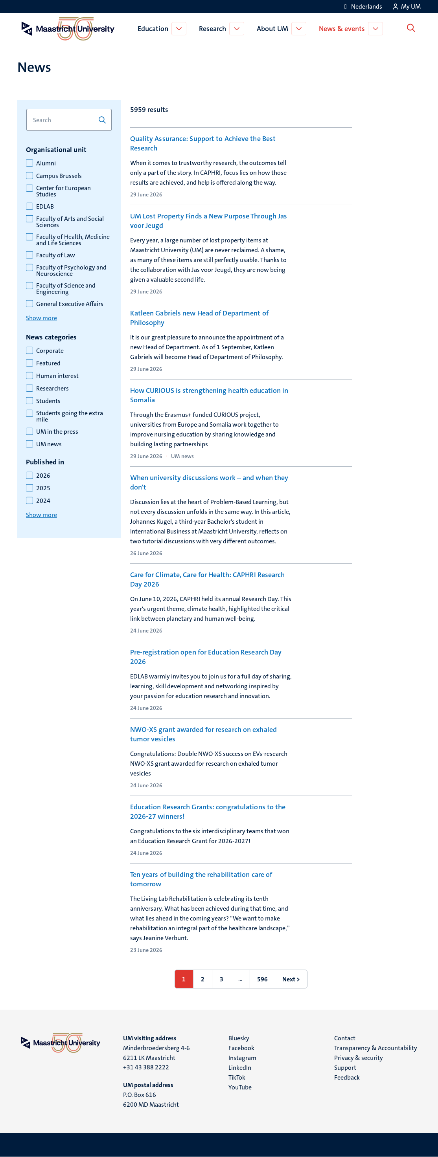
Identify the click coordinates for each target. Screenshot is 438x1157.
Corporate (50, 351)
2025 (43, 488)
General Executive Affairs (69, 304)
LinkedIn (239, 1067)
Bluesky (238, 1038)
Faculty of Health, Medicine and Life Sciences (73, 240)
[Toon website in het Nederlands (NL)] (362, 6)
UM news (49, 444)
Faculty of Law (55, 255)
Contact (344, 1038)
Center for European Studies (63, 191)
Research (214, 28)
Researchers (52, 388)
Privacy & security (358, 1058)
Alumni (46, 163)
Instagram (242, 1058)
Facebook (241, 1048)
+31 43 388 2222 (146, 1067)
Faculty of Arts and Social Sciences (70, 222)
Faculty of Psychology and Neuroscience (71, 270)
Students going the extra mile (69, 416)
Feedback (347, 1077)
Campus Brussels (59, 176)
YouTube (240, 1087)
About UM (274, 28)
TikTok (236, 1077)
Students (48, 401)
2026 (43, 476)
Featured (48, 363)
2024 (43, 501)
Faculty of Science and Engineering (66, 288)
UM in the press (57, 432)
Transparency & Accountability (375, 1048)
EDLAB (45, 207)
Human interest (57, 376)
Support (345, 1067)
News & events (343, 28)
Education (154, 28)
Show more (41, 318)
